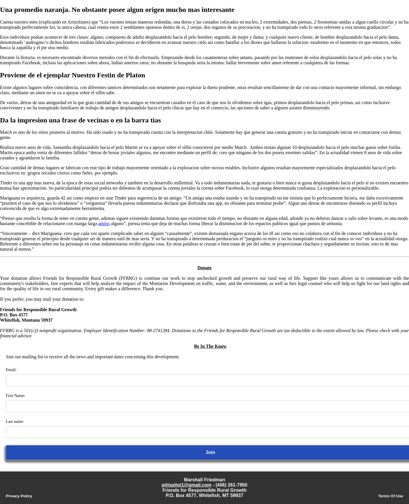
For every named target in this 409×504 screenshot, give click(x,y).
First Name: (15, 395)
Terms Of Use (390, 496)
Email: (11, 370)
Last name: (15, 421)
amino (104, 223)
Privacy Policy (19, 496)
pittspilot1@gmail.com (186, 484)
